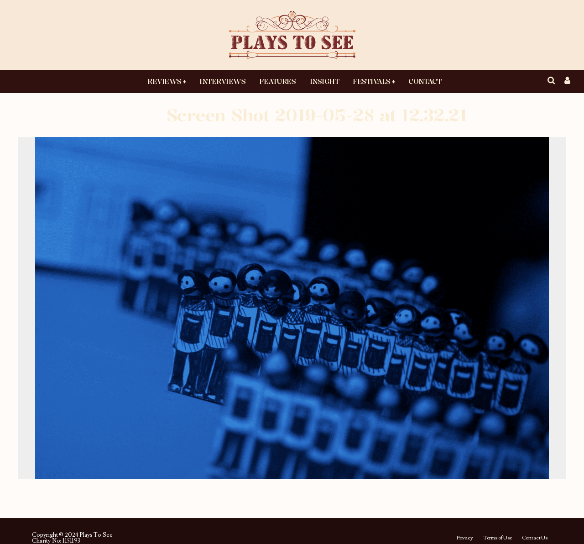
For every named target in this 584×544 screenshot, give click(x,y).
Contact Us (535, 538)
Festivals (372, 81)
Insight (324, 81)
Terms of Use (497, 538)
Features (277, 81)
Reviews (164, 81)
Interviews (222, 81)
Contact (424, 81)
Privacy (464, 538)
